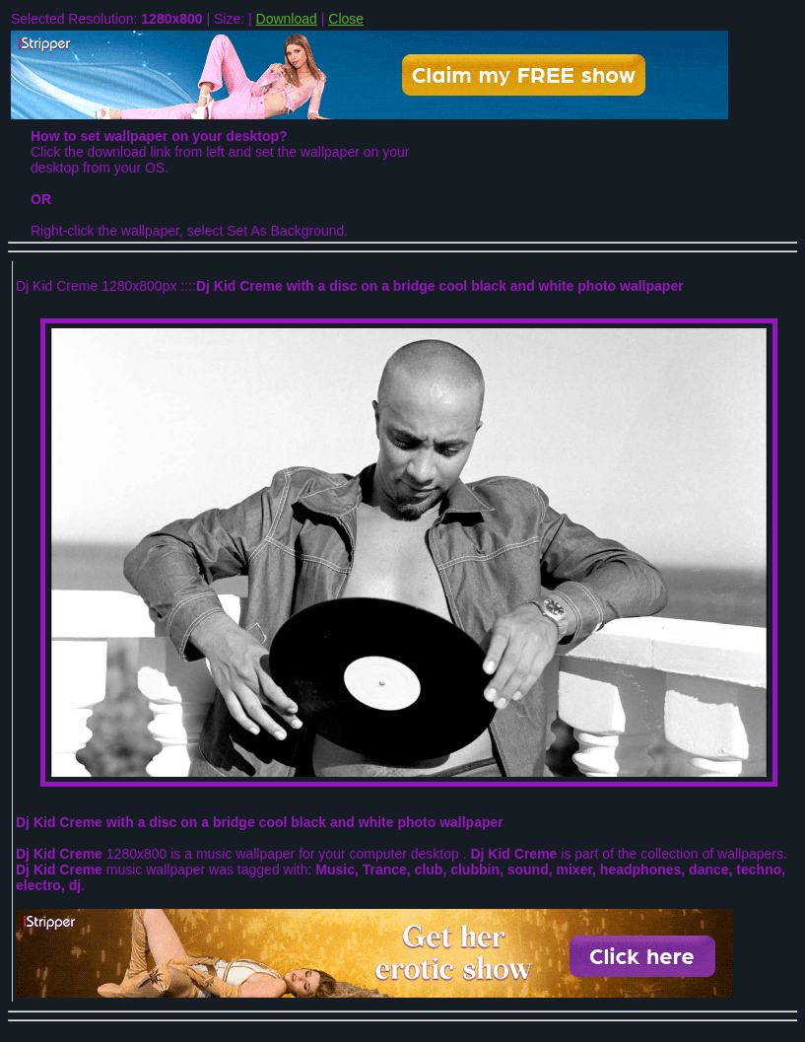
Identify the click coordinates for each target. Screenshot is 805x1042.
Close (346, 19)
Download (286, 19)
